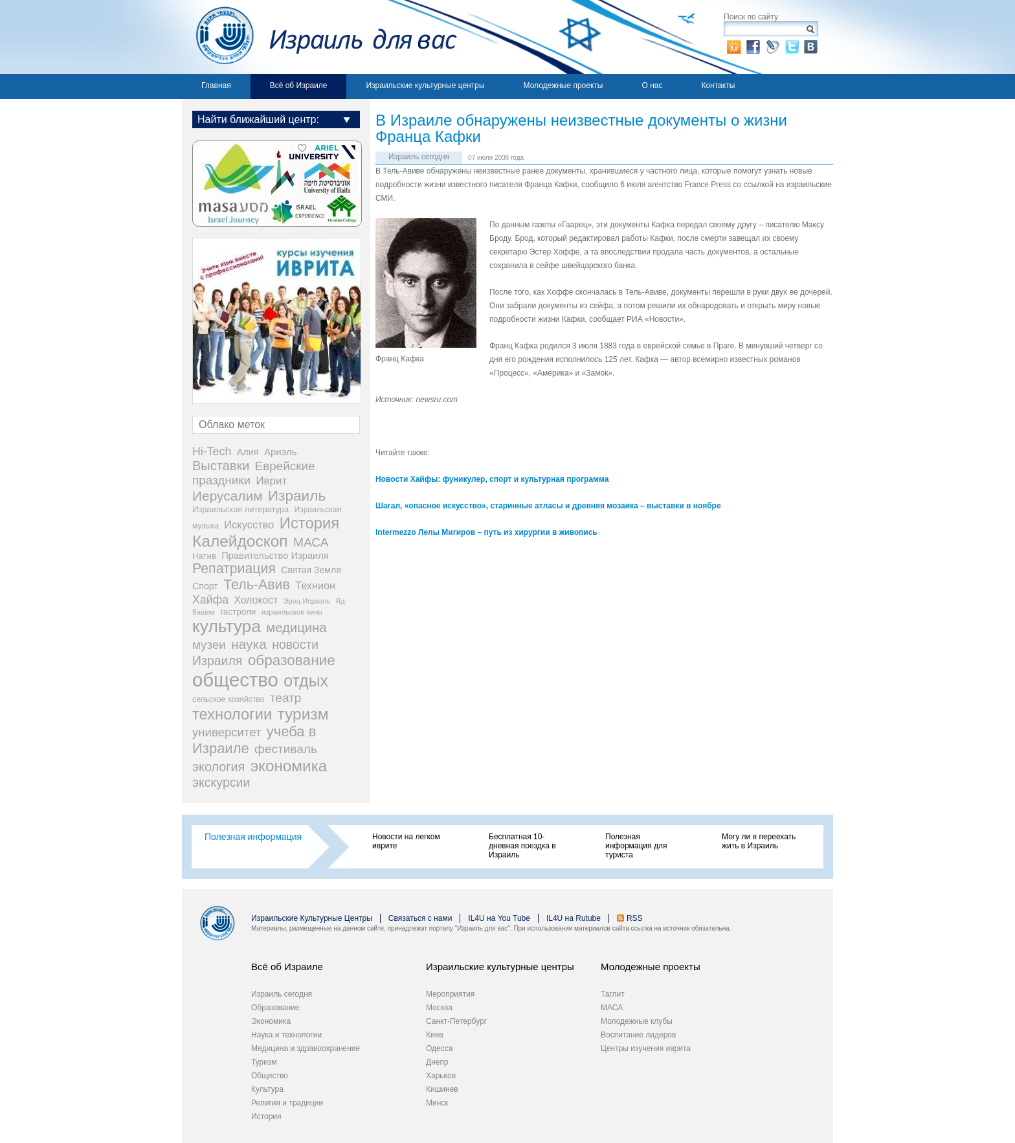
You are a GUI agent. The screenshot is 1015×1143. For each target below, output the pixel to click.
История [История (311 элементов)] (309, 523)
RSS (635, 918)
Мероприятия (450, 994)
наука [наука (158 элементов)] (249, 644)
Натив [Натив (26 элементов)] (204, 556)
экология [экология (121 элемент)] (218, 767)
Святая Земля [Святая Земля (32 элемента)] (311, 570)
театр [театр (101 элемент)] (285, 698)
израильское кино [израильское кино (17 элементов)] (292, 612)
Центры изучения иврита (646, 1048)
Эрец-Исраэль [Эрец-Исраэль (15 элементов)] (307, 601)
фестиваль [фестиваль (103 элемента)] (285, 749)
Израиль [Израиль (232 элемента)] (297, 496)
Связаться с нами (420, 918)
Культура (267, 1089)
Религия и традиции (287, 1102)
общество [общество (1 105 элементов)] (235, 679)
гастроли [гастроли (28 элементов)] (238, 612)
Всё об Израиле (299, 85)
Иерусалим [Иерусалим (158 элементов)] (227, 495)
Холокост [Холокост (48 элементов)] (256, 599)
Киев (434, 1034)
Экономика (271, 1021)
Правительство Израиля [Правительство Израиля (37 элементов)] (275, 555)
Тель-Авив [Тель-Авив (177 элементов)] (256, 585)
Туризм (264, 1062)
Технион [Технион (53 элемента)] (315, 585)
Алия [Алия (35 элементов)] (248, 452)
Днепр (437, 1062)
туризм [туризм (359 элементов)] (303, 714)
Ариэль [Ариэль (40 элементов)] (280, 451)
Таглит (613, 994)
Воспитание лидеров (638, 1034)
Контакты (718, 85)
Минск (437, 1102)
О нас (651, 85)
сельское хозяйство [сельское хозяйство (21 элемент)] (228, 699)
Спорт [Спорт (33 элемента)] (205, 586)
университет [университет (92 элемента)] (226, 732)
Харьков (441, 1075)
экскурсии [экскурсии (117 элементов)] (221, 782)
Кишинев (442, 1089)
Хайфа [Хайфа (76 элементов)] (210, 599)
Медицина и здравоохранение (305, 1048)
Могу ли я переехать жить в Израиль (759, 841)
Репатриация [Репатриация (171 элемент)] (234, 568)
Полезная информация (253, 837)
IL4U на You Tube (499, 918)
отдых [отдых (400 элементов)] (306, 681)
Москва (439, 1007)
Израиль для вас (319, 37)
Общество (269, 1075)
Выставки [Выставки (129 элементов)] (220, 465)
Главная (216, 85)
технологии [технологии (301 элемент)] (232, 714)
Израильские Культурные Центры (311, 918)
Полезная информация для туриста (636, 845)
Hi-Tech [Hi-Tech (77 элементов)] (211, 451)
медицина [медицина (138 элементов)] (296, 627)
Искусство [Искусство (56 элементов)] (249, 524)
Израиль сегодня (418, 156)
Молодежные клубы (637, 1021)
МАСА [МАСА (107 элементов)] (311, 542)
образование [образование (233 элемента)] (291, 660)
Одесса (439, 1048)
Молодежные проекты (563, 85)
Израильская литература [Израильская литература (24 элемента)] (240, 509)
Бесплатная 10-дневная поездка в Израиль (522, 845)
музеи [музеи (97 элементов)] (209, 644)
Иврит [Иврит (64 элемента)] (271, 481)
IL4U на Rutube (573, 918)
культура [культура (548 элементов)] (226, 626)
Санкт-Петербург (456, 1021)
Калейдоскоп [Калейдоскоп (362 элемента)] (240, 541)
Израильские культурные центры (425, 85)
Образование (275, 1007)
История (266, 1116)
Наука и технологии (286, 1034)
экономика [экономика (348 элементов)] (289, 766)
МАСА (612, 1007)
